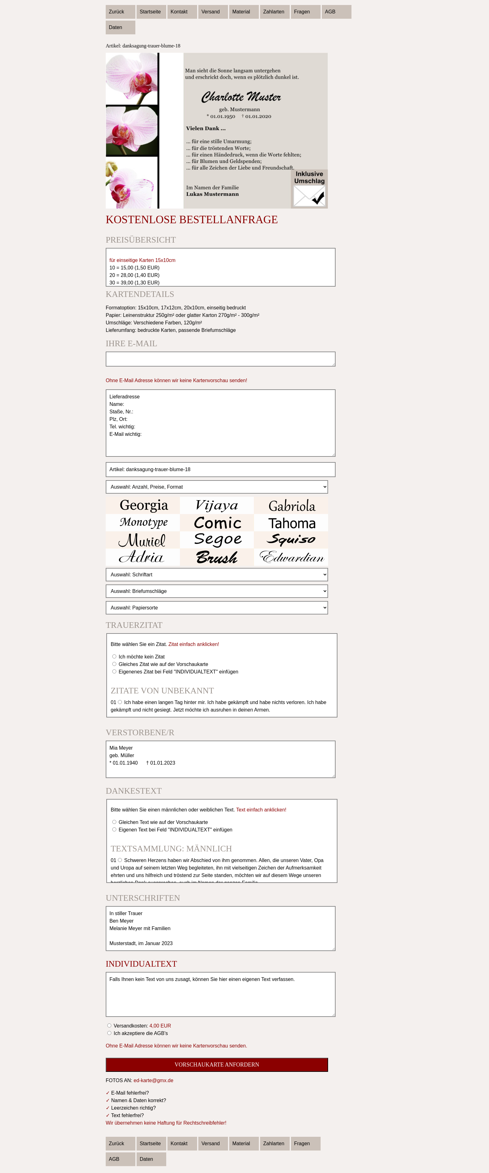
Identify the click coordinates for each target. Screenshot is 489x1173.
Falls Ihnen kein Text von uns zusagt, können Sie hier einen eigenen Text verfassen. (221, 994)
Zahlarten (273, 11)
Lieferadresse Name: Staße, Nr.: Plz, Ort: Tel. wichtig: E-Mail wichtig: (221, 423)
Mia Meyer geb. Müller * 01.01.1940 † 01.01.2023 (221, 759)
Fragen (302, 11)
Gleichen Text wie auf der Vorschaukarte (162, 822)
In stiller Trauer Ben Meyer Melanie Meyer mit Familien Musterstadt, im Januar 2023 (221, 928)
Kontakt (179, 11)
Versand (210, 11)
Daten (115, 27)
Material (241, 11)
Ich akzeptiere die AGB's (140, 1033)
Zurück (116, 11)
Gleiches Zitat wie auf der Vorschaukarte (162, 664)
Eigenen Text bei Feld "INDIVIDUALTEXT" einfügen (174, 829)
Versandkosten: (141, 1025)
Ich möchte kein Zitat (141, 656)
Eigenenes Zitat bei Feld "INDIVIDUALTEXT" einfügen (177, 671)
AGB (330, 11)
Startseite (150, 11)
